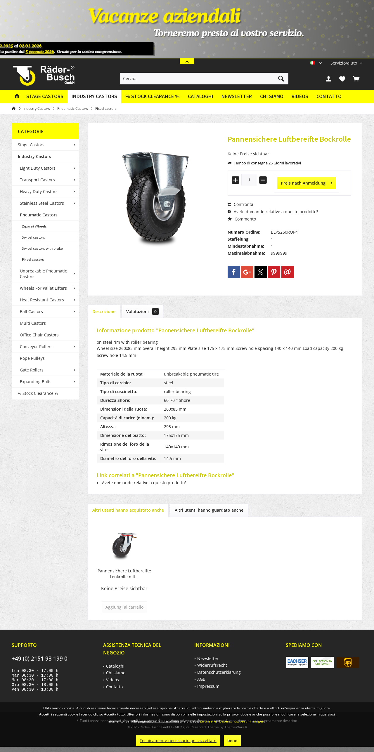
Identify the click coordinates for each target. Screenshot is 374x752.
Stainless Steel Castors (42, 203)
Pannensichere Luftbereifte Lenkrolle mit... (124, 573)
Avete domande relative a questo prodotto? (273, 211)
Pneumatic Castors (39, 215)
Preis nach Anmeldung (307, 182)
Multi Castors (33, 323)
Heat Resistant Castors (42, 300)
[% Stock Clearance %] (152, 96)
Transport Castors (37, 180)
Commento (242, 219)
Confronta (240, 204)
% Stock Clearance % (38, 393)
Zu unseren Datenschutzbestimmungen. (232, 721)
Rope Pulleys (32, 358)
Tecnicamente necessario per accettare (178, 740)
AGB (201, 679)
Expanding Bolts (35, 381)
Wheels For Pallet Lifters (43, 288)
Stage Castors (31, 144)
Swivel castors (33, 237)
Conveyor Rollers (36, 346)
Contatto (329, 96)
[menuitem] (344, 63)
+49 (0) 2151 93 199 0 (39, 658)
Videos (300, 96)
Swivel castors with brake (42, 248)
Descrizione (103, 311)
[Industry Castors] (94, 96)
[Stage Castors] (44, 96)
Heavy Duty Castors (39, 191)
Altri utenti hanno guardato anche (209, 510)
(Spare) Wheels (34, 226)
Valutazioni (142, 311)
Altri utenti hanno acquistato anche (128, 510)
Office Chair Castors (39, 335)
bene (232, 740)
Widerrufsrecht (212, 665)
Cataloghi (200, 96)
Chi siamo (271, 96)
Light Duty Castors (38, 168)
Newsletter (236, 96)
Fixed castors (33, 259)
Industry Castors (34, 156)
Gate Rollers (32, 370)
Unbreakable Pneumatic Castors (43, 273)
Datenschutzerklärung (219, 672)
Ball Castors (31, 311)
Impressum (208, 686)
